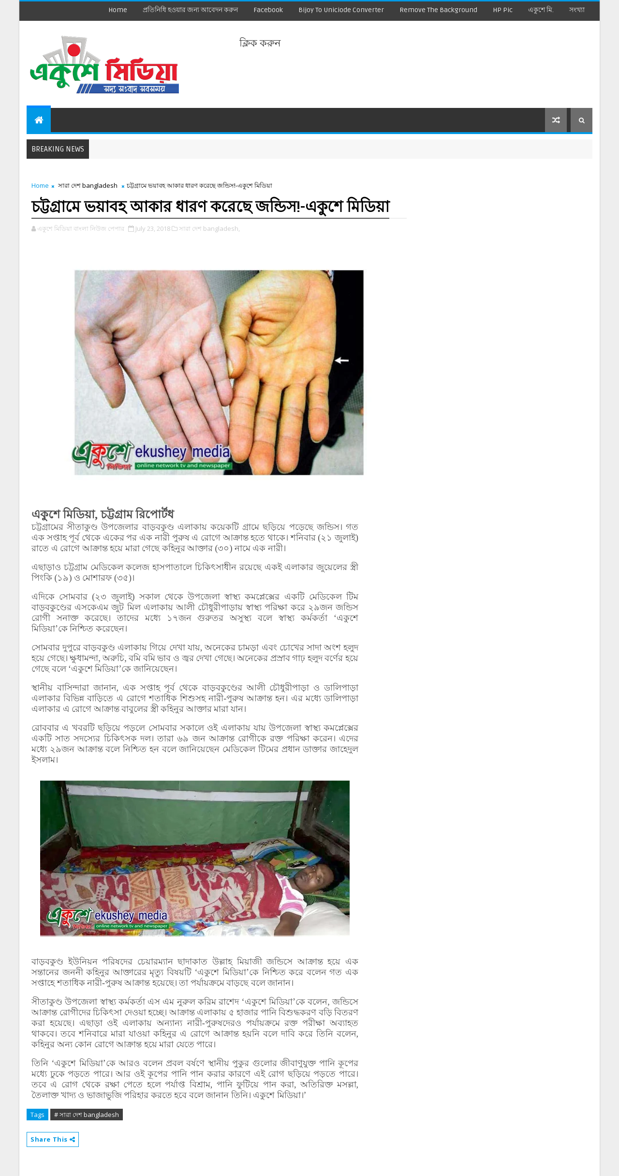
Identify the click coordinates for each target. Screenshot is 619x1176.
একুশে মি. (541, 10)
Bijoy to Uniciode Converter (341, 10)
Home (117, 10)
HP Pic (503, 10)
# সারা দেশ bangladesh (86, 1114)
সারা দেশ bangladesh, (209, 228)
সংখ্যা (577, 10)
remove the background (438, 10)
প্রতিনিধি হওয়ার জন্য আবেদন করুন (190, 10)
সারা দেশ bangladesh (88, 185)
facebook (268, 10)
